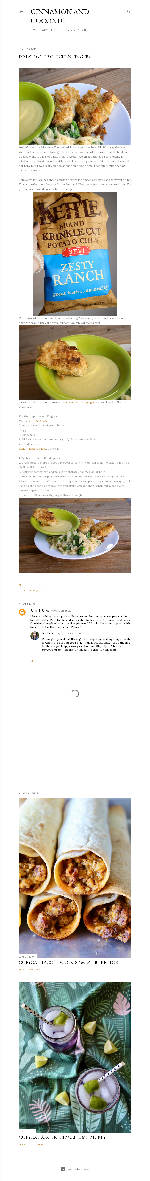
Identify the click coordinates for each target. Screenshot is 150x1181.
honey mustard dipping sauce (81, 402)
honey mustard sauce (32, 448)
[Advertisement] (75, 755)
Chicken (31, 590)
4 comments (35, 969)
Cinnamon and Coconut (59, 16)
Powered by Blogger (75, 1169)
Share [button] (22, 585)
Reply (34, 660)
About (47, 30)
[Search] (129, 11)
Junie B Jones (39, 610)
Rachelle (48, 633)
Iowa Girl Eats (38, 421)
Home (35, 30)
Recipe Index (65, 30)
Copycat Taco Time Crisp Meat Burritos (68, 962)
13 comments (35, 1144)
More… (83, 30)
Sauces (41, 590)
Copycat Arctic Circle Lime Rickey (62, 1137)
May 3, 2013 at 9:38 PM (68, 633)
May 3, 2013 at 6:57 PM (64, 610)
